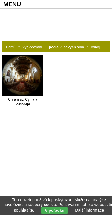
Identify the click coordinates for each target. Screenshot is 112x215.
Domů (11, 47)
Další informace (89, 210)
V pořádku (54, 210)
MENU (12, 4)
